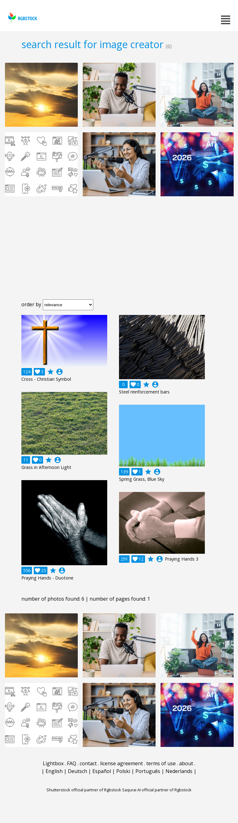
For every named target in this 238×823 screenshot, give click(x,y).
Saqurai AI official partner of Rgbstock (157, 790)
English (54, 771)
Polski (123, 771)
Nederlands (178, 771)
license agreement (121, 763)
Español (101, 771)
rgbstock (22, 17)
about (186, 763)
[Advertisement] (119, 252)
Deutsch (77, 771)
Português (147, 771)
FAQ (71, 763)
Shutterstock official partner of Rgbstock (83, 790)
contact (88, 763)
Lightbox (53, 763)
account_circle (59, 371)
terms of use (161, 763)
